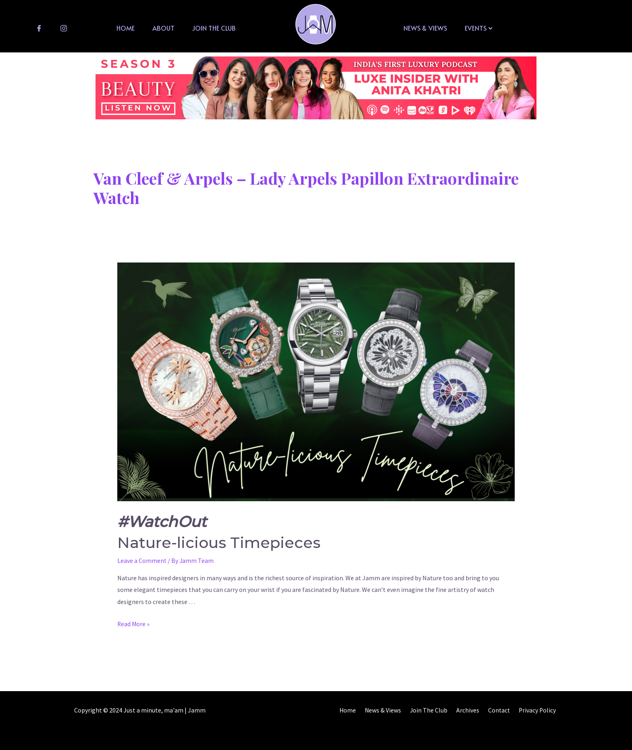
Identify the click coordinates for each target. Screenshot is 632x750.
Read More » (133, 624)
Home (125, 27)
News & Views (425, 27)
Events (478, 27)
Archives (473, 710)
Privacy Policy (539, 710)
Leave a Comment (142, 560)
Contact (502, 710)
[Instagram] (64, 28)
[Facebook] (39, 28)
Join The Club (214, 27)
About (163, 27)
